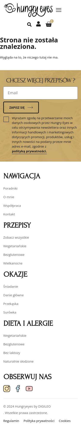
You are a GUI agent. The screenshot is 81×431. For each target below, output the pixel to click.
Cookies (65, 421)
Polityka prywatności (39, 421)
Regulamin (11, 421)
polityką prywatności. (29, 151)
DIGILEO (44, 406)
